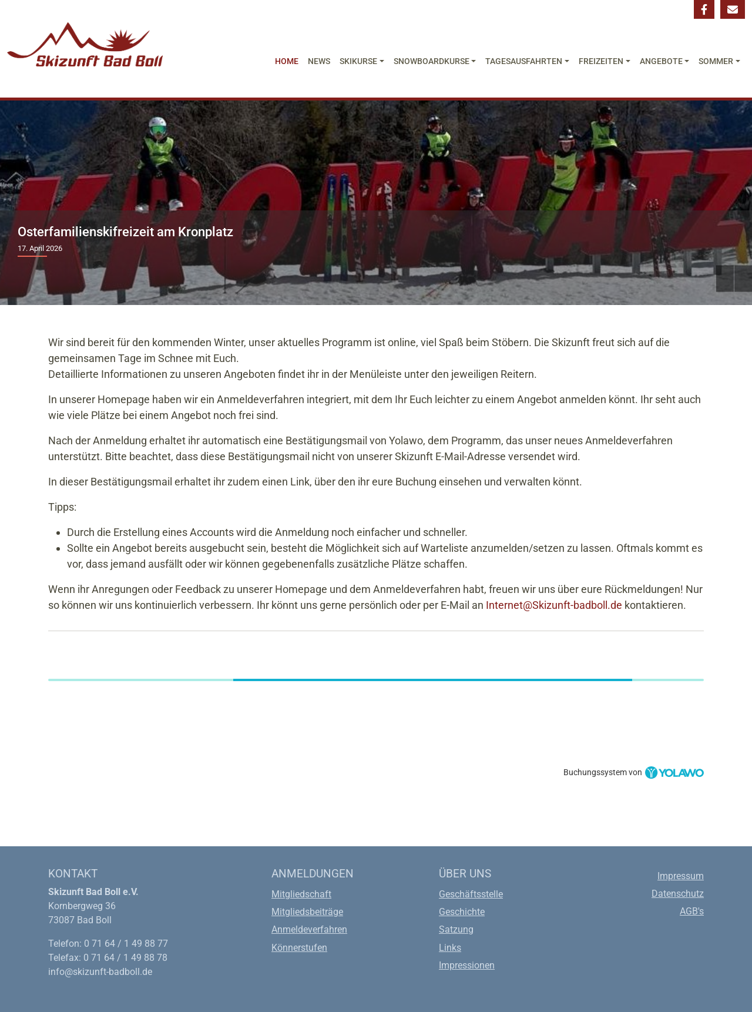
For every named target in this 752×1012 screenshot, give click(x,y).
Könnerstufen (299, 947)
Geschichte (462, 911)
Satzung (456, 929)
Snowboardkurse (431, 61)
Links (450, 947)
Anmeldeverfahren (309, 929)
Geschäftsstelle (471, 894)
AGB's (692, 911)
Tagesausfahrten (523, 61)
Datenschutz (678, 893)
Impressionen (467, 965)
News (319, 61)
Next (743, 279)
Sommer (716, 61)
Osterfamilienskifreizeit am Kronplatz (125, 231)
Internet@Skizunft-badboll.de (554, 605)
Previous (725, 279)
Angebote (661, 61)
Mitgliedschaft (301, 894)
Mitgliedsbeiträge (307, 911)
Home (286, 61)
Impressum (680, 876)
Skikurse (358, 61)
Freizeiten (601, 61)
